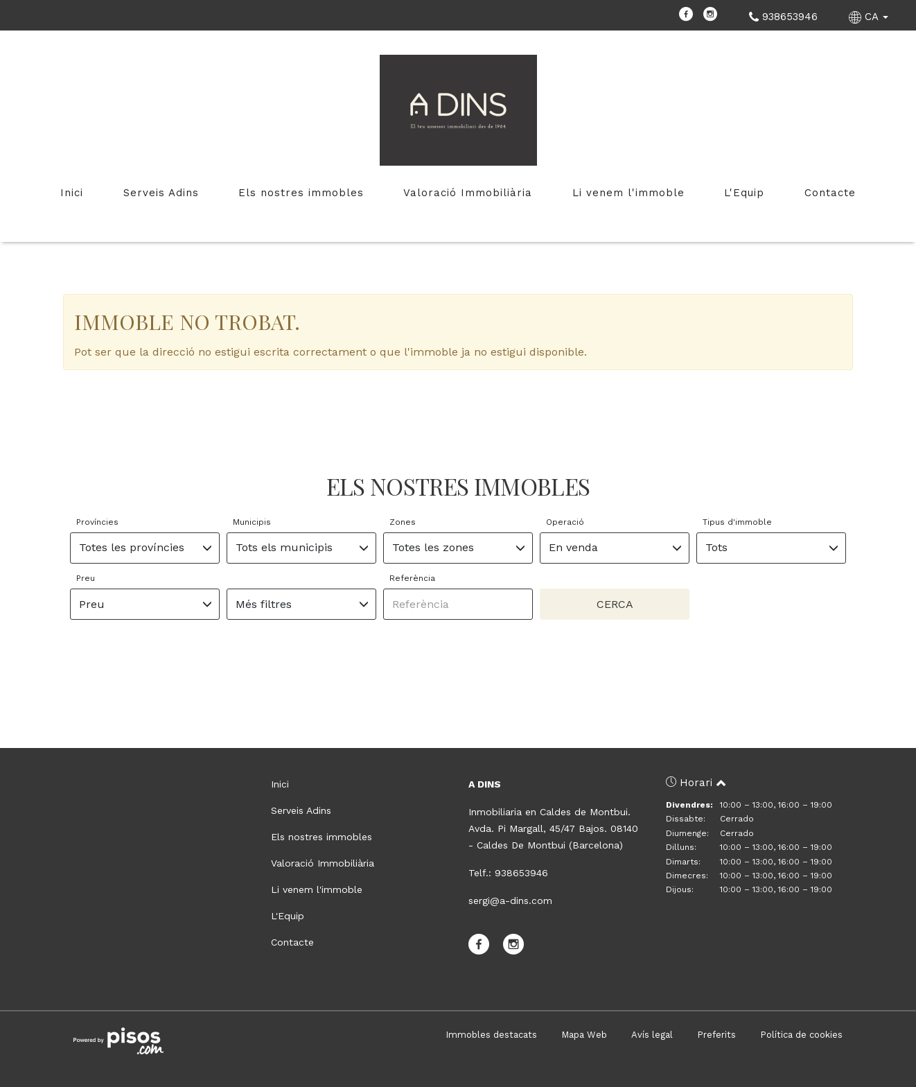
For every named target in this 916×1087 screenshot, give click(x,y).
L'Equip (744, 192)
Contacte (830, 192)
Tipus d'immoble (737, 522)
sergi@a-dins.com (510, 900)
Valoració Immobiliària (467, 192)
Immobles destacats (491, 1034)
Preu (85, 578)
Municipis (252, 522)
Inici (71, 192)
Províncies (97, 522)
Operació (565, 522)
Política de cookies (801, 1034)
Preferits (716, 1034)
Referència (412, 578)
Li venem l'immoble (628, 192)
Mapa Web (584, 1034)
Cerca (615, 604)
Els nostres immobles (301, 192)
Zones (402, 522)
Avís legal (652, 1034)
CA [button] (870, 16)
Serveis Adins (161, 192)
